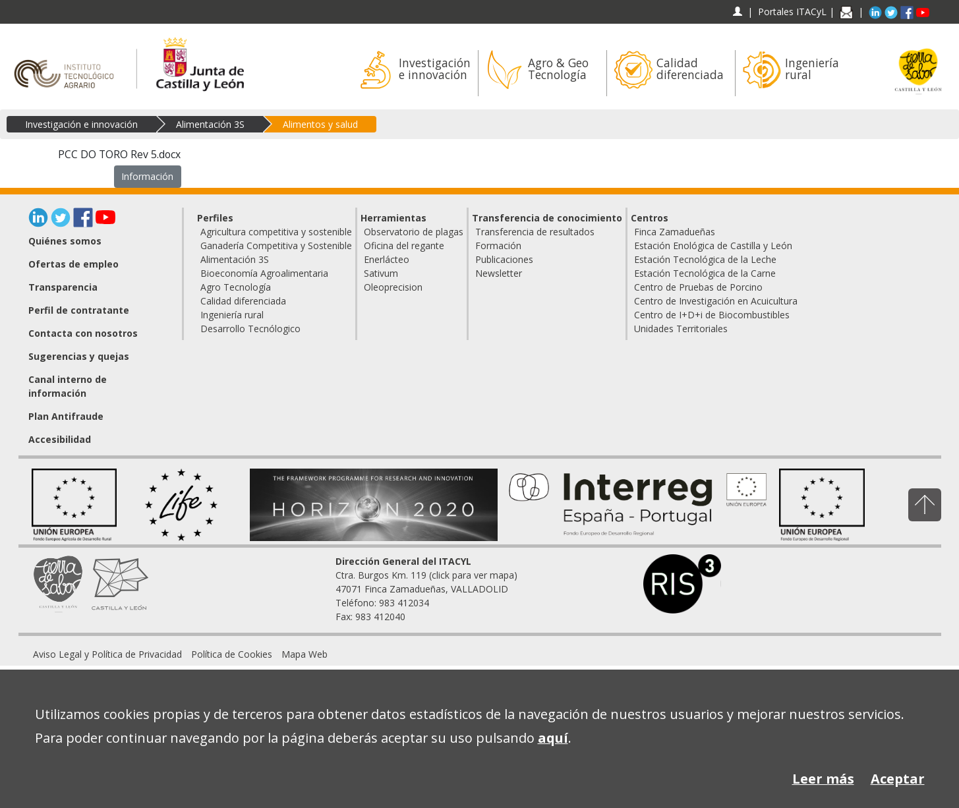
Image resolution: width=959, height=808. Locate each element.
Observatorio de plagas (413, 231)
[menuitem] (107, 654)
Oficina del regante (404, 245)
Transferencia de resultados (535, 231)
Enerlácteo (386, 259)
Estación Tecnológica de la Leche (705, 259)
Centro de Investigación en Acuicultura (716, 301)
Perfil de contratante (78, 310)
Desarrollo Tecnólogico (250, 328)
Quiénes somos (65, 241)
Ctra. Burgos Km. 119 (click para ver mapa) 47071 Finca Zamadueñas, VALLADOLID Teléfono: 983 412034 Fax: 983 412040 (426, 589)
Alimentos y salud (320, 124)
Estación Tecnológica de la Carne (705, 273)
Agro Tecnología (235, 287)
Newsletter (498, 273)
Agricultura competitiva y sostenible (276, 231)
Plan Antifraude (65, 416)
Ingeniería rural (232, 314)
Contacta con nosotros (83, 333)
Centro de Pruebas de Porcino (698, 287)
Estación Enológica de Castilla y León (713, 245)
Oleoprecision (393, 287)
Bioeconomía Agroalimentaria (264, 273)
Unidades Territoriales (681, 328)
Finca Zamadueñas (674, 231)
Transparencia (63, 287)
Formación (498, 245)
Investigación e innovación (81, 124)
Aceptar (898, 779)
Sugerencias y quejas (78, 356)
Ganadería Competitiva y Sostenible (276, 245)
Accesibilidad (59, 439)
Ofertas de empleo (73, 264)
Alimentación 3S (210, 124)
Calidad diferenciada (243, 301)
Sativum (381, 273)
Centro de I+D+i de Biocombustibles (712, 314)
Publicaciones (504, 259)
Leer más (823, 779)
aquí (553, 738)
